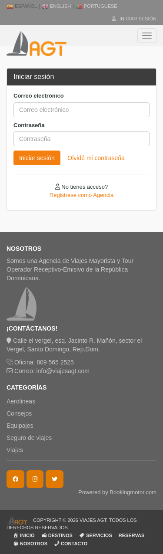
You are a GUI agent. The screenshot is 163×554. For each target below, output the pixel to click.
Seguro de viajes (29, 437)
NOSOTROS (30, 543)
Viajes (15, 449)
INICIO (24, 535)
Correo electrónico (38, 95)
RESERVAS (132, 535)
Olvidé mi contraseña (96, 157)
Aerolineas (21, 401)
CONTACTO (70, 543)
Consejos (19, 413)
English (56, 6)
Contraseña (29, 125)
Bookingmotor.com (133, 492)
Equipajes (20, 425)
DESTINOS (57, 535)
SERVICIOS (95, 535)
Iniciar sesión (134, 18)
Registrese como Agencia (81, 195)
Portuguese (96, 6)
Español (22, 6)
